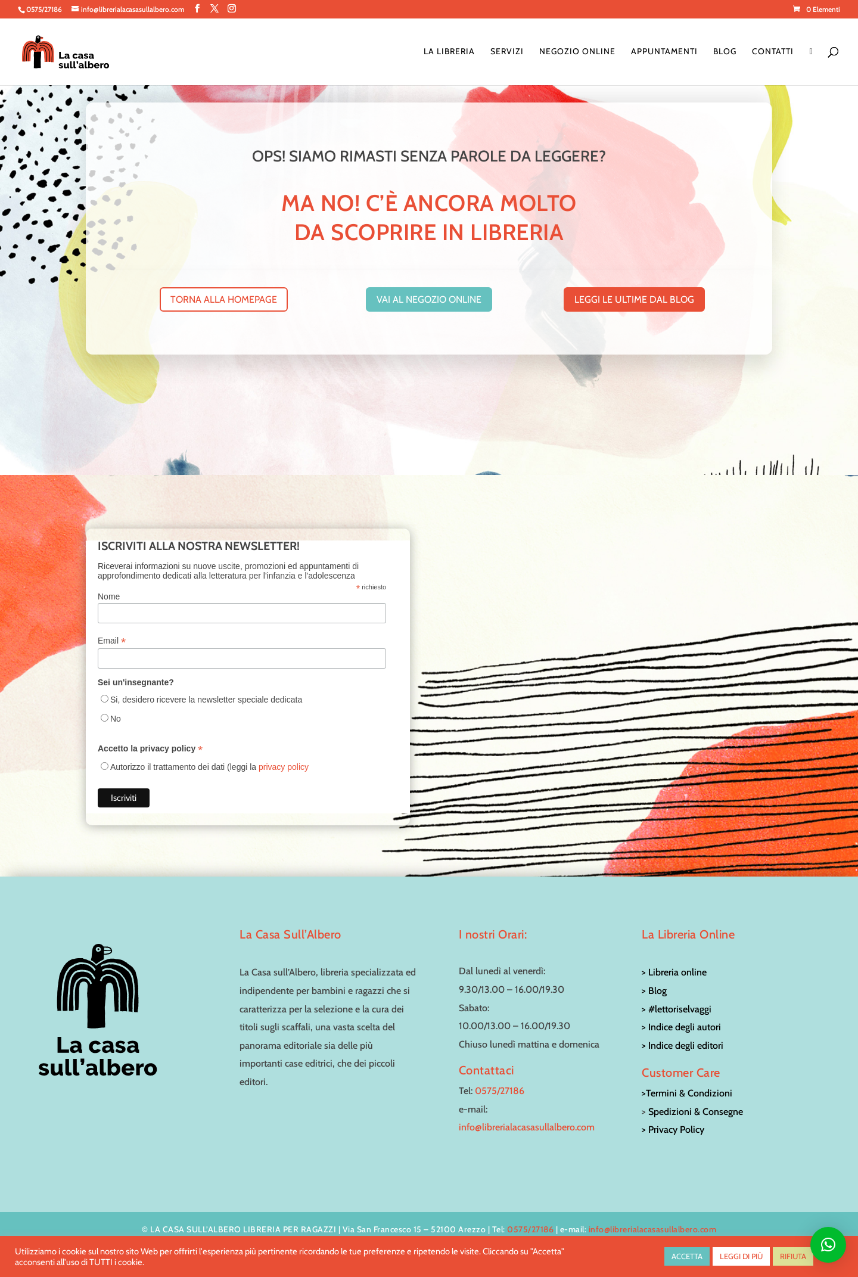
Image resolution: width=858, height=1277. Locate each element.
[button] (828, 1245)
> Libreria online (674, 972)
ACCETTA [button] (687, 1256)
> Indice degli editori (682, 1045)
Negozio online (577, 52)
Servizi (507, 52)
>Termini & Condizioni (687, 1093)
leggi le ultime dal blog (634, 299)
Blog (724, 52)
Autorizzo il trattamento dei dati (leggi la (209, 767)
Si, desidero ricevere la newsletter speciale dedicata (206, 699)
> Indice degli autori (681, 1027)
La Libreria (449, 52)
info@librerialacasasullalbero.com (527, 1127)
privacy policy (284, 767)
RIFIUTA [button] (793, 1256)
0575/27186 (499, 1090)
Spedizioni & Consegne (695, 1111)
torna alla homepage (223, 299)
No (115, 718)
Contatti (773, 52)
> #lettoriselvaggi (676, 1009)
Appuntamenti (664, 52)
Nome (109, 596)
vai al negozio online (429, 299)
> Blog (654, 990)
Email (112, 641)
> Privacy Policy (673, 1129)
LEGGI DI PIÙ (741, 1256)
